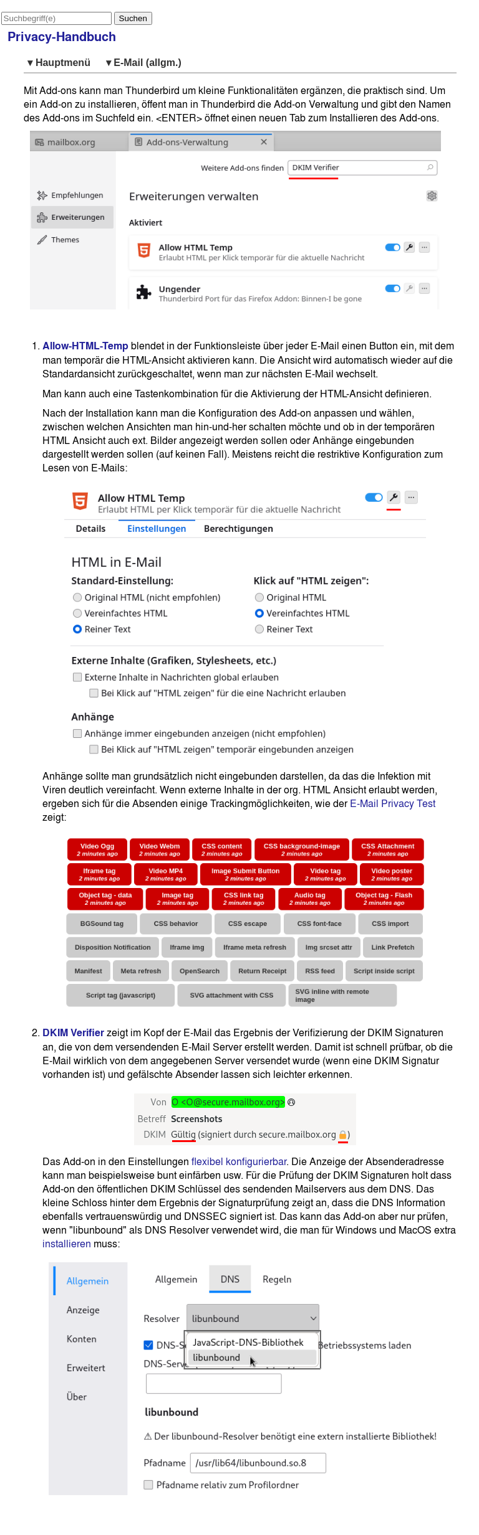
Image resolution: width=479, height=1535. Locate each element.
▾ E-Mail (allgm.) (143, 62)
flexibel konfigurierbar (238, 1161)
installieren (66, 1243)
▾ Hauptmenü (61, 62)
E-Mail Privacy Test (392, 803)
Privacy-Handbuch (61, 36)
